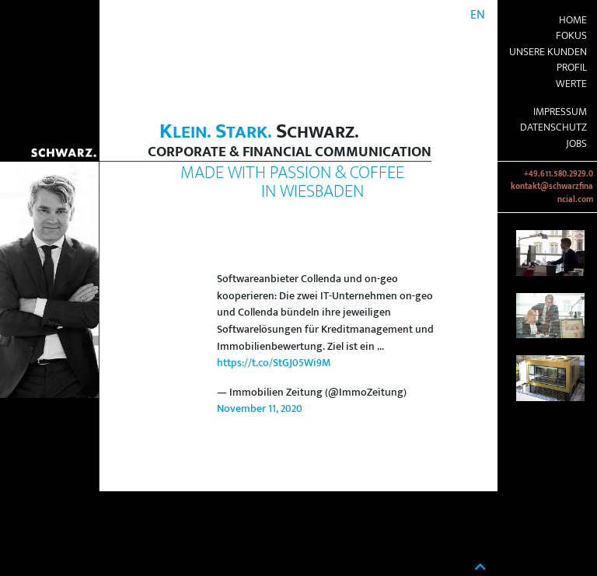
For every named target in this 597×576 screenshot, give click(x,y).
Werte (571, 84)
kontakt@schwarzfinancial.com (552, 193)
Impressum (560, 112)
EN (477, 15)
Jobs (576, 144)
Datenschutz (553, 127)
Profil (572, 67)
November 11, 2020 (259, 409)
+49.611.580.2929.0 (558, 174)
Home (573, 20)
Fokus (571, 36)
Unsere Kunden (548, 52)
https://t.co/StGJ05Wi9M (273, 363)
